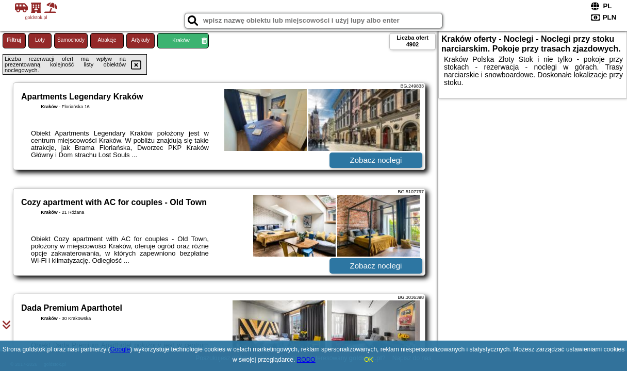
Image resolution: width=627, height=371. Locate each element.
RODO (306, 359)
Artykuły (140, 40)
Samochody (71, 40)
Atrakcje (106, 40)
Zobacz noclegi (376, 160)
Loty (40, 40)
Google (120, 349)
